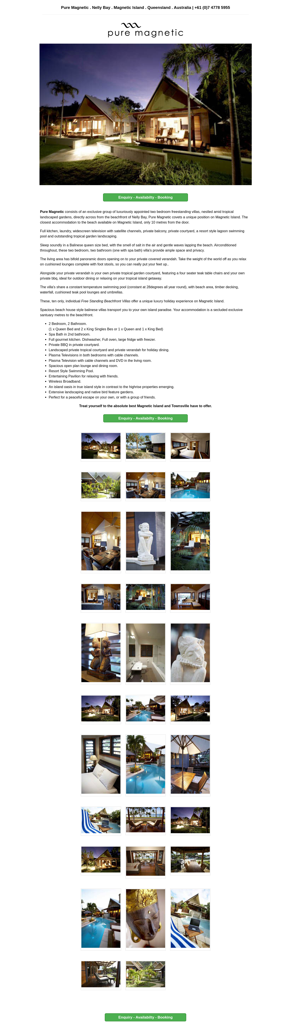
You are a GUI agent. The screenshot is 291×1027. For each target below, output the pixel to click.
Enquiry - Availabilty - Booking (145, 197)
